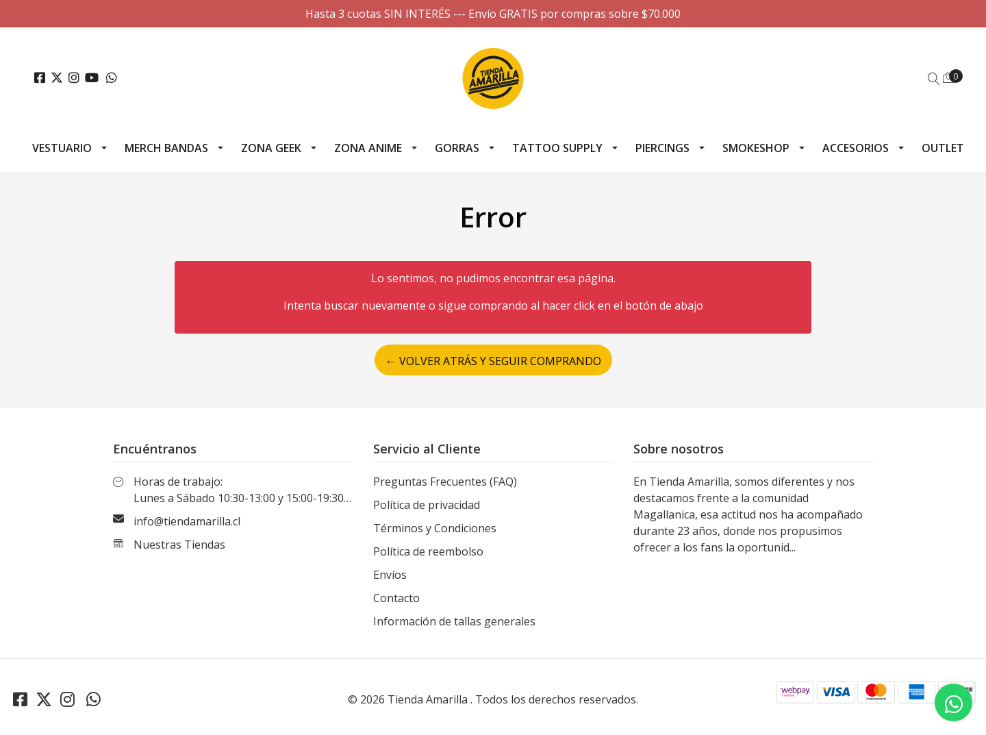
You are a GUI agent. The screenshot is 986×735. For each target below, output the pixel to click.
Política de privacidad (426, 504)
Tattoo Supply (557, 147)
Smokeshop (755, 147)
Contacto (396, 598)
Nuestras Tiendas (179, 544)
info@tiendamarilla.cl (187, 521)
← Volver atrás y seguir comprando (493, 361)
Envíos (390, 574)
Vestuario (62, 147)
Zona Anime (368, 147)
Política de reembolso (428, 551)
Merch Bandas (166, 147)
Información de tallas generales (454, 621)
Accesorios (855, 147)
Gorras (457, 147)
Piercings (662, 147)
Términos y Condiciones (434, 528)
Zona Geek (271, 147)
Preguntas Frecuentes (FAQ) (445, 481)
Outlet (943, 147)
